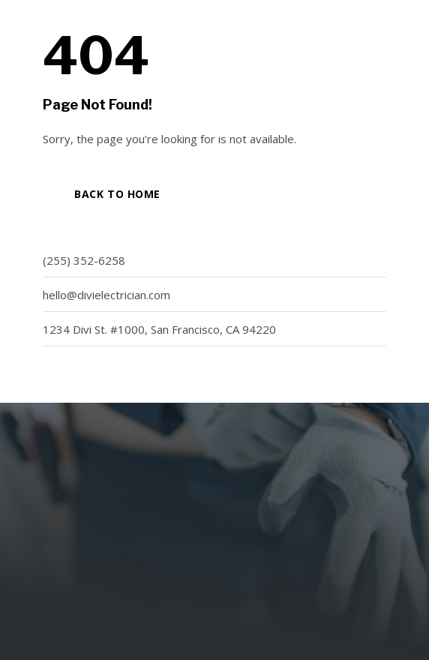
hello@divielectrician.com (106, 294)
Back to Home (117, 194)
